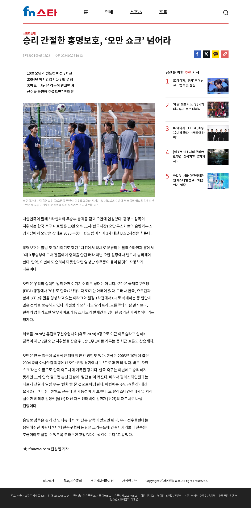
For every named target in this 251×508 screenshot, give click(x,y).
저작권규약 (129, 481)
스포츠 (136, 12)
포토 (163, 12)
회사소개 (49, 481)
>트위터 (206, 54)
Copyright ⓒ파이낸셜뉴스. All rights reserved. (177, 481)
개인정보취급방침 (102, 481)
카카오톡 (215, 54)
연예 (109, 12)
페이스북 (197, 54)
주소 (225, 54)
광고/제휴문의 (72, 481)
